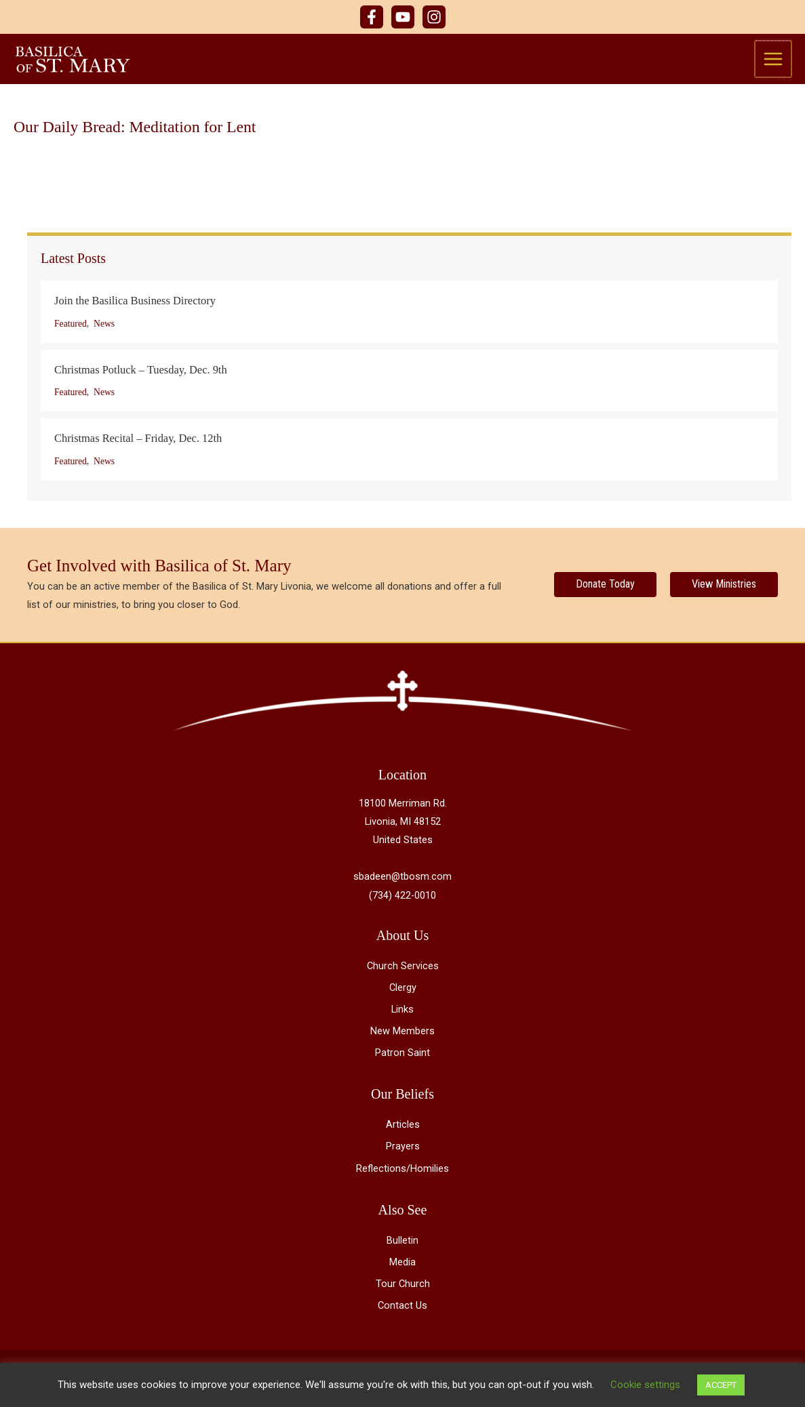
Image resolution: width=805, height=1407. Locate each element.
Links (402, 1013)
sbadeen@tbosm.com (402, 881)
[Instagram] (434, 16)
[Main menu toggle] (773, 61)
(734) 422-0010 (402, 899)
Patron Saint (402, 1057)
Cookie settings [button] (645, 1385)
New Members (402, 1035)
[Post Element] (409, 316)
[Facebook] (371, 16)
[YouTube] (402, 16)
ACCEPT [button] (721, 1385)
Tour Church (403, 1288)
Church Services (403, 970)
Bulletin (402, 1244)
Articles (403, 1129)
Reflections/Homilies (402, 1172)
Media (402, 1266)
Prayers (403, 1151)
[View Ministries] (724, 589)
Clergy (402, 991)
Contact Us (402, 1309)
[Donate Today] (605, 589)
